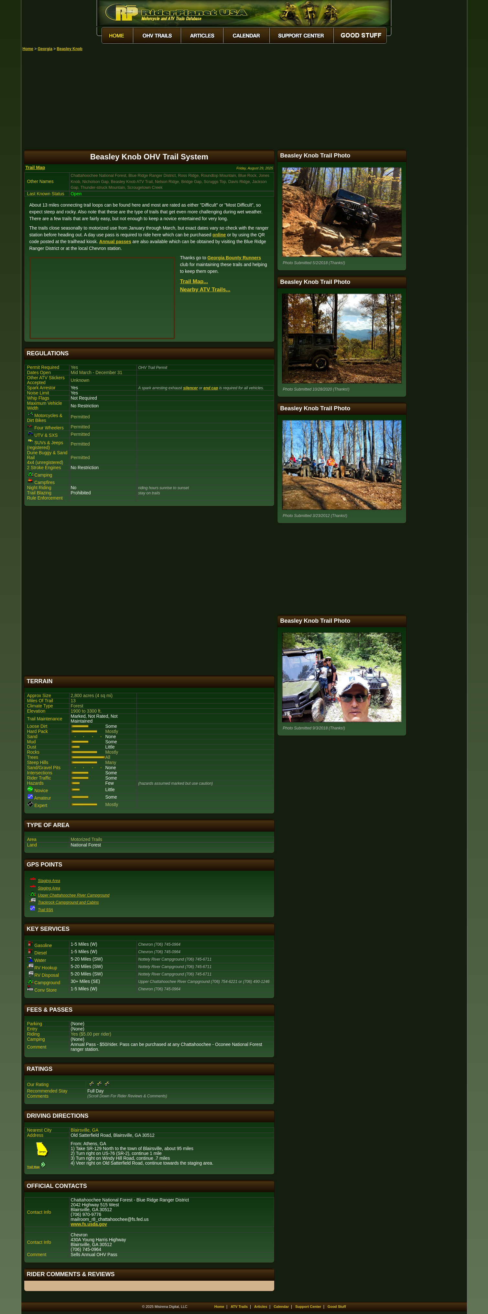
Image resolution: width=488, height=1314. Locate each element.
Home (28, 49)
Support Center (308, 1307)
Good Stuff (337, 1307)
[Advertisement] (245, 99)
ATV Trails (239, 1307)
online (219, 234)
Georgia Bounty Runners (234, 257)
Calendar (281, 1307)
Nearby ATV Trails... (205, 289)
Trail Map (35, 167)
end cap (210, 388)
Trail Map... (194, 281)
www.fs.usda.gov (89, 1224)
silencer (190, 388)
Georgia (45, 49)
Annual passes (115, 241)
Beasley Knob (69, 49)
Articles (260, 1307)
